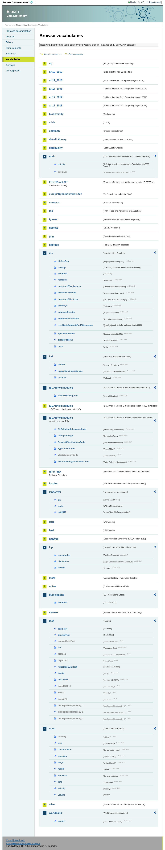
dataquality (55, 147)
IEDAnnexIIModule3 (61, 405)
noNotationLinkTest (67, 667)
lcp (51, 547)
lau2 (51, 530)
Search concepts (76, 54)
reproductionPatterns (68, 318)
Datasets (10, 36)
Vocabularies (13, 59)
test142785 (63, 679)
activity (61, 164)
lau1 (51, 522)
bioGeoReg (63, 261)
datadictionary (57, 139)
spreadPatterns (65, 340)
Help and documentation (18, 31)
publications (56, 594)
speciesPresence (66, 333)
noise (52, 586)
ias (51, 253)
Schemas (11, 53)
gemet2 (53, 227)
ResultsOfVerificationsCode (71, 442)
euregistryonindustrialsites (65, 194)
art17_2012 (55, 97)
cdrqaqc (62, 267)
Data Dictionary (30, 25)
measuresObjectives (68, 299)
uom (51, 728)
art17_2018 (55, 105)
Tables (9, 42)
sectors (61, 567)
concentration (64, 749)
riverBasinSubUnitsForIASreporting (75, 325)
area (60, 743)
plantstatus (63, 561)
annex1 (61, 364)
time (60, 782)
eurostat (54, 202)
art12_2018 (55, 80)
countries (62, 273)
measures (62, 280)
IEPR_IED (55, 471)
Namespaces (12, 70)
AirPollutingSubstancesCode (72, 429)
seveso (53, 612)
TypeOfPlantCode (66, 448)
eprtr (52, 156)
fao (51, 211)
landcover (55, 492)
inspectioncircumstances (70, 371)
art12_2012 (55, 71)
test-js (61, 673)
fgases (53, 219)
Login (133, 2)
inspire (53, 483)
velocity (62, 788)
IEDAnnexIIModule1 (61, 387)
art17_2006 (55, 88)
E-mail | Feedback (15, 840)
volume (61, 795)
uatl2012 (62, 512)
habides (54, 244)
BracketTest (63, 635)
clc (59, 500)
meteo (61, 769)
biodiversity (56, 114)
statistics (62, 775)
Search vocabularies (52, 54)
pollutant (62, 377)
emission (62, 756)
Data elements (13, 48)
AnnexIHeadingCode (68, 395)
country (61, 821)
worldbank (55, 813)
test (51, 621)
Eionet (18, 25)
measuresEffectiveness (69, 286)
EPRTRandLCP (58, 182)
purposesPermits (66, 312)
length (61, 762)
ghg (51, 236)
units (60, 346)
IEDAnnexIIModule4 (61, 417)
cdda (52, 122)
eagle (60, 506)
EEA (19, 2)
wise (52, 804)
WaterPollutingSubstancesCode (73, 461)
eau (59, 647)
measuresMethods (67, 292)
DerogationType (65, 435)
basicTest (62, 629)
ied (51, 356)
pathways (62, 305)
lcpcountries (64, 555)
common (54, 131)
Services (10, 65)
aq (50, 63)
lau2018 (53, 538)
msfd (52, 578)
